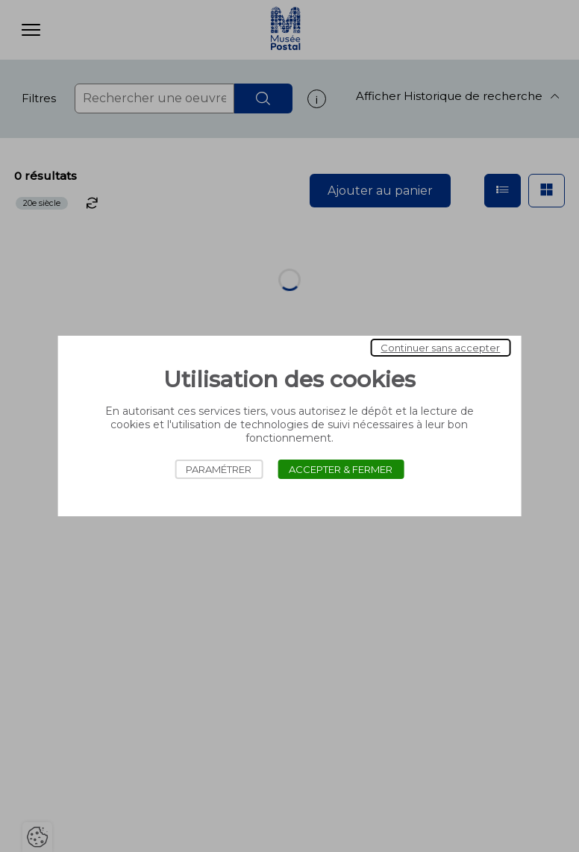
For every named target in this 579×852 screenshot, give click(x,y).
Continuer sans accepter (440, 348)
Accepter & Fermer (340, 469)
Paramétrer (218, 469)
